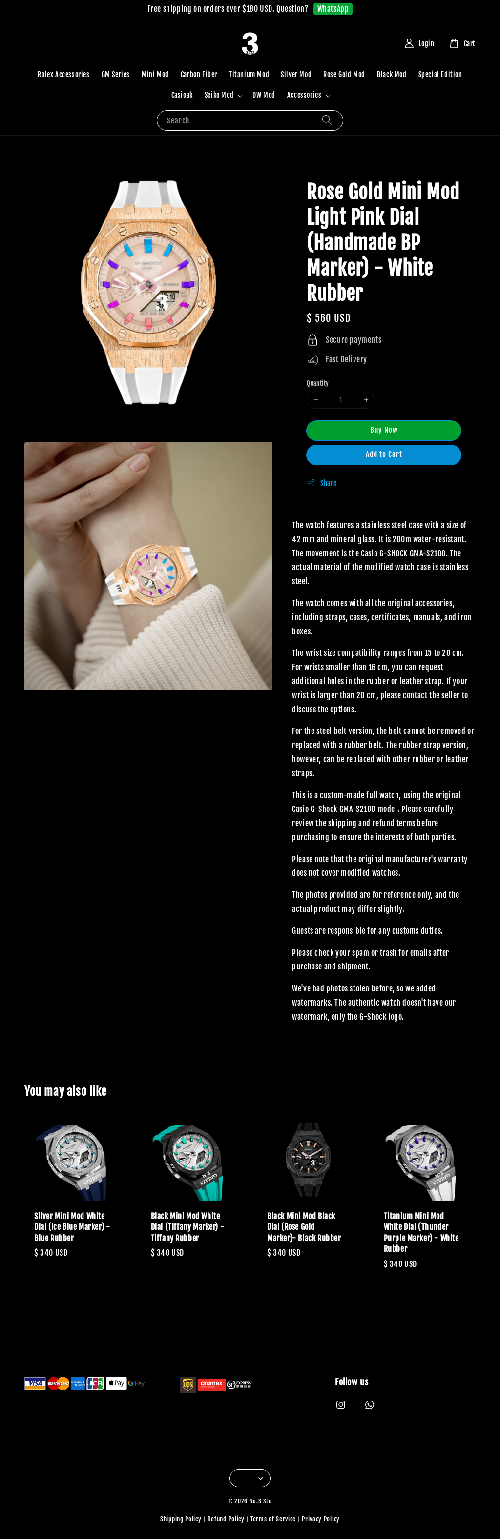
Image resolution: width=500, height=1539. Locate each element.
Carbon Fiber (199, 74)
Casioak (182, 95)
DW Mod (263, 95)
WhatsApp (333, 9)
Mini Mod (155, 74)
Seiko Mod (219, 95)
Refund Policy (226, 1519)
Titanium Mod (249, 74)
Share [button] (321, 482)
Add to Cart (384, 454)
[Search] (327, 120)
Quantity (318, 383)
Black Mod (391, 74)
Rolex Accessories (63, 74)
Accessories (304, 95)
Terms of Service (273, 1519)
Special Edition (440, 74)
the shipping (335, 823)
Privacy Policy (321, 1519)
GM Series (116, 74)
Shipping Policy (181, 1519)
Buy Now (384, 429)
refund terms (394, 823)
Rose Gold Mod (344, 74)
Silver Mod (296, 74)
